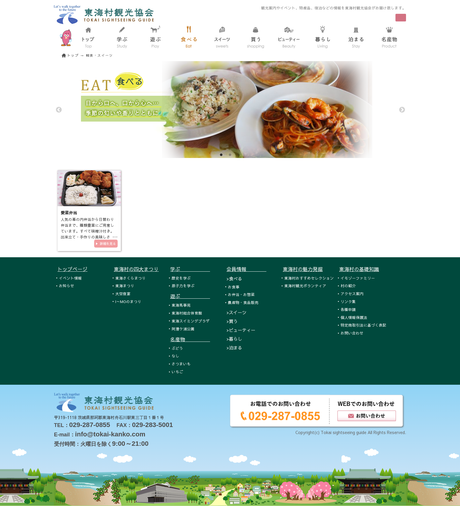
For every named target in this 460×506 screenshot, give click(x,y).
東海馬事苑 (181, 304)
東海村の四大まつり (136, 269)
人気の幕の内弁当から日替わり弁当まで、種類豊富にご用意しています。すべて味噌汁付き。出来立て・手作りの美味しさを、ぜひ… (87, 231)
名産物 (190, 339)
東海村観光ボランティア (305, 285)
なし (175, 355)
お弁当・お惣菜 (241, 294)
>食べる (234, 278)
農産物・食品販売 (243, 302)
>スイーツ (236, 312)
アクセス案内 (352, 293)
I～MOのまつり (128, 301)
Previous (58, 109)
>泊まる (234, 347)
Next (402, 109)
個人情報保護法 (354, 317)
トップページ (72, 269)
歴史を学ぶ (181, 277)
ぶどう (177, 348)
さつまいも (181, 363)
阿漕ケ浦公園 (183, 328)
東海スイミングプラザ (191, 320)
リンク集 (348, 301)
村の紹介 (348, 285)
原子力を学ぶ (183, 285)
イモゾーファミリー (358, 277)
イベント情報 (70, 277)
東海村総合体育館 (187, 312)
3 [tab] (239, 155)
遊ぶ (190, 296)
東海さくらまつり (130, 277)
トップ (73, 55)
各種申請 (348, 309)
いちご (177, 371)
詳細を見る (108, 243)
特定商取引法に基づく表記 (363, 324)
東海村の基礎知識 (359, 269)
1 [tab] (221, 155)
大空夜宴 (123, 293)
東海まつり (124, 285)
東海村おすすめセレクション (309, 277)
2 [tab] (230, 155)
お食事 (233, 286)
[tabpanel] (230, 109)
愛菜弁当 (69, 213)
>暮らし (234, 339)
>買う (232, 321)
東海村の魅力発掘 (303, 269)
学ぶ (190, 269)
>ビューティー (240, 330)
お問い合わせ (352, 332)
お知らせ (66, 285)
